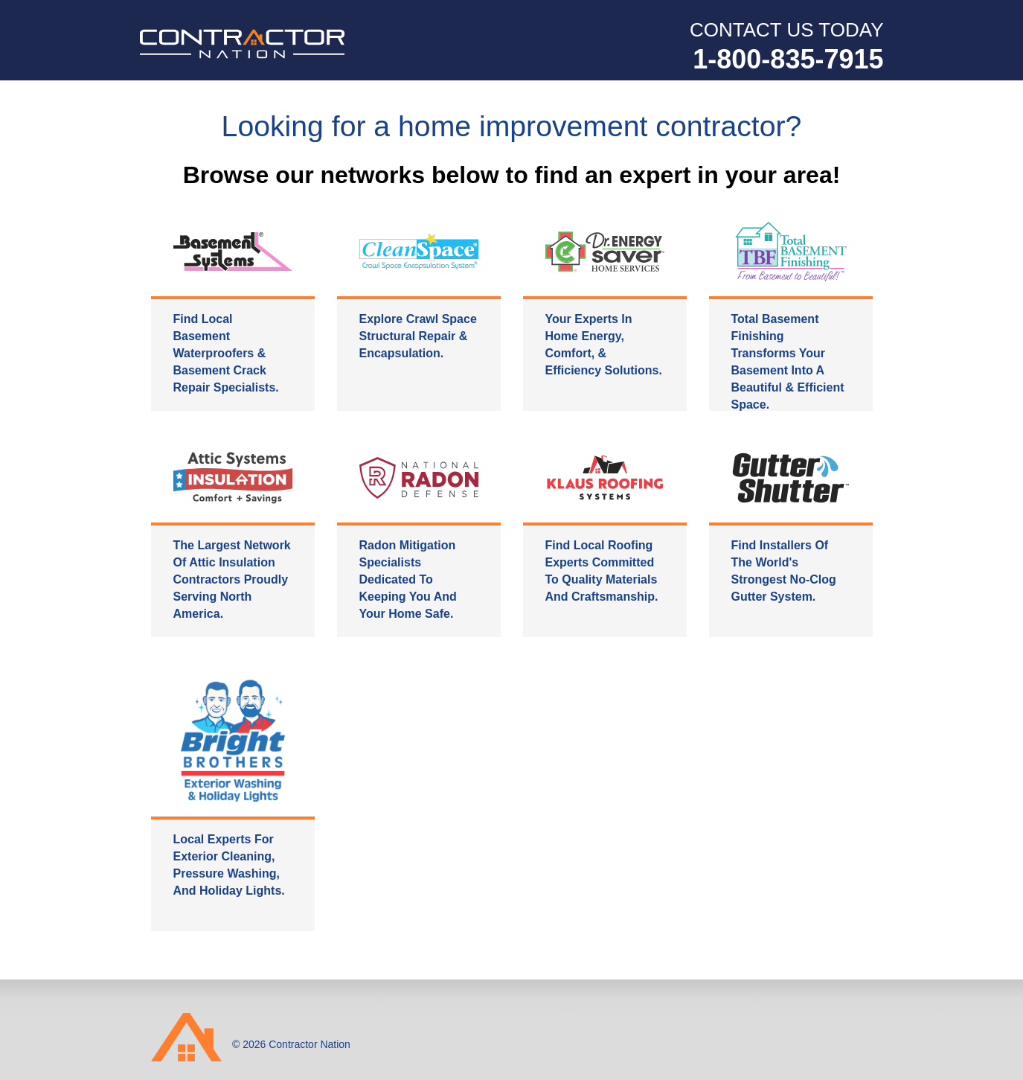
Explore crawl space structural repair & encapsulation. (418, 336)
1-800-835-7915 (788, 59)
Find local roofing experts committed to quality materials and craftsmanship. (601, 571)
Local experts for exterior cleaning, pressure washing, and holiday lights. (229, 865)
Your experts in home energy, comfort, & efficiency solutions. (603, 345)
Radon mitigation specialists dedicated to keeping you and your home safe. (408, 579)
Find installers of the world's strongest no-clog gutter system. (783, 571)
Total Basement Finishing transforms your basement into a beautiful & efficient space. (787, 362)
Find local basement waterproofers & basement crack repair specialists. (226, 353)
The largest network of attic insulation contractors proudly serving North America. (232, 579)
